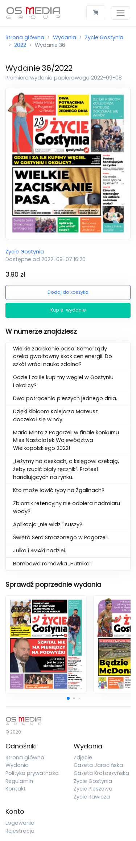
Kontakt (15, 788)
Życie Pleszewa (93, 788)
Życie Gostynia (104, 37)
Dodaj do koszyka (68, 292)
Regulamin (19, 781)
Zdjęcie (83, 757)
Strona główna (24, 37)
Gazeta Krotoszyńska (101, 773)
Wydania (64, 37)
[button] (68, 698)
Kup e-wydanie (68, 310)
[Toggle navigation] (120, 13)
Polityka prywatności (32, 773)
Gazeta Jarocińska (98, 765)
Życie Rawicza (92, 796)
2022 (20, 45)
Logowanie (19, 822)
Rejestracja (19, 830)
